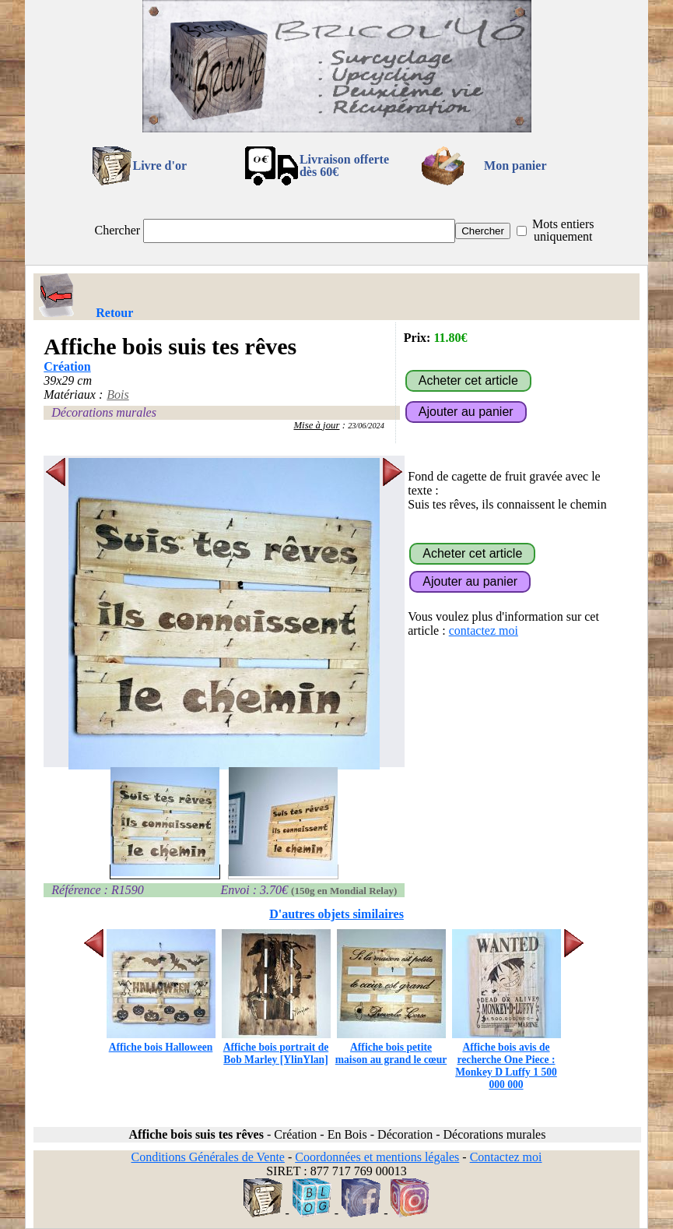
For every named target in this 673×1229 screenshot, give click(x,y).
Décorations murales (103, 412)
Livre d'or (160, 165)
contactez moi (483, 630)
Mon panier (515, 165)
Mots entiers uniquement (563, 230)
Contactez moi (506, 1157)
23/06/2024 (366, 425)
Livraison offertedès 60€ (344, 165)
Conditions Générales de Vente (207, 1157)
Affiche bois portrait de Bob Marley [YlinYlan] (276, 1047)
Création (67, 366)
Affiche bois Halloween (161, 1041)
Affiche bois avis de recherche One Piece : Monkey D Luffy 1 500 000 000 (506, 1059)
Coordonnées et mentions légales (377, 1157)
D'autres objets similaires (336, 914)
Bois (117, 394)
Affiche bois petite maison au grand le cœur (391, 1047)
